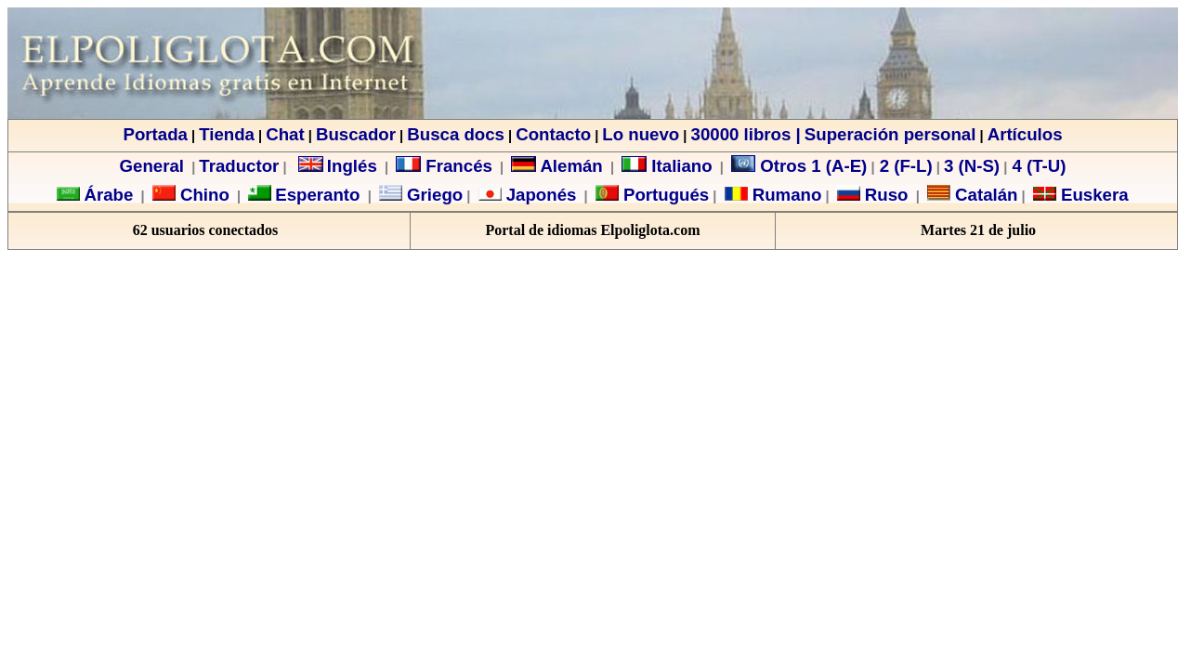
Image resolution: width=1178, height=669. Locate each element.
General (152, 166)
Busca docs (455, 134)
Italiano (667, 166)
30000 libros (741, 134)
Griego (432, 194)
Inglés (352, 166)
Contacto (553, 134)
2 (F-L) (904, 166)
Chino (202, 194)
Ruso (884, 194)
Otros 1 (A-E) (799, 166)
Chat (285, 134)
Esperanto (317, 194)
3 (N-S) (972, 166)
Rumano (785, 194)
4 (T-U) (1036, 166)
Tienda (227, 134)
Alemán (571, 166)
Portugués (664, 194)
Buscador (356, 134)
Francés (444, 166)
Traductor (239, 166)
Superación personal (890, 134)
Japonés (539, 194)
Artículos (1025, 134)
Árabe (108, 194)
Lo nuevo (640, 134)
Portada (155, 134)
